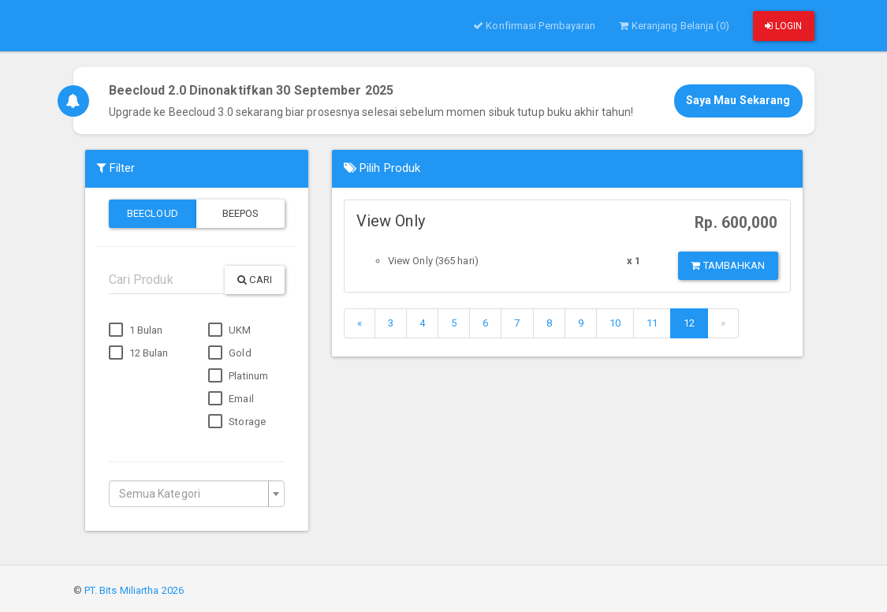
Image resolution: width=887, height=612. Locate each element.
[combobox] (197, 493)
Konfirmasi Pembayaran (534, 26)
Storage (237, 422)
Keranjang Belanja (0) (674, 26)
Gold (230, 353)
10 (615, 323)
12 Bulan (139, 353)
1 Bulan (136, 330)
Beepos (240, 213)
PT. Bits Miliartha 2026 (134, 590)
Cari (254, 279)
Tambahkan (728, 265)
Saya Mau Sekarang (738, 100)
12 (689, 323)
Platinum (238, 376)
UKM (229, 330)
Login (784, 26)
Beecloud (152, 213)
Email (231, 399)
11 (652, 323)
